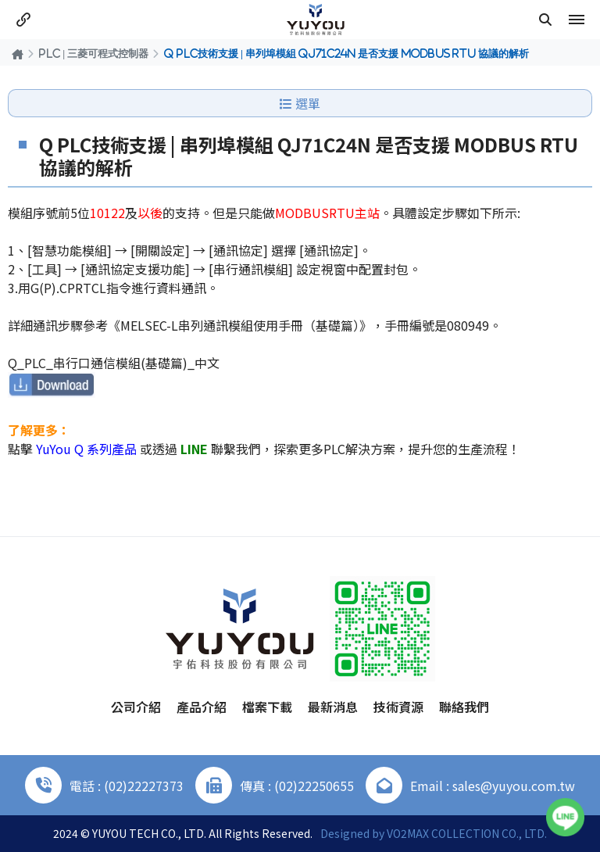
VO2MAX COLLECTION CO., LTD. (467, 833)
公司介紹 (136, 706)
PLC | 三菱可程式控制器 (93, 53)
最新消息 (333, 706)
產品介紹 (202, 706)
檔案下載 (267, 706)
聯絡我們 (464, 706)
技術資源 (398, 706)
